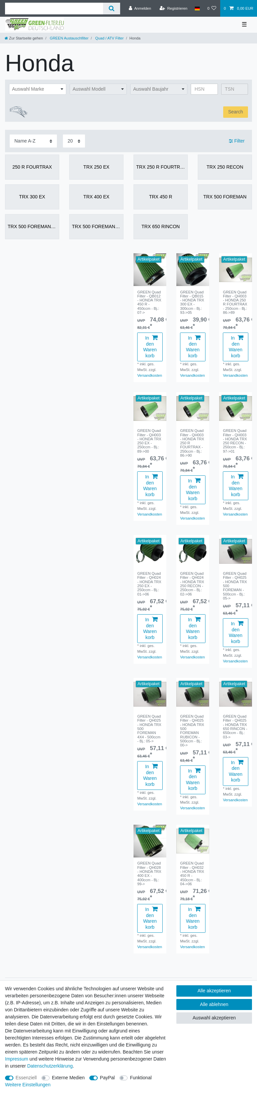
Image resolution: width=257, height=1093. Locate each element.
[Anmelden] (140, 8)
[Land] (197, 8)
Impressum (16, 1059)
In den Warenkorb (150, 346)
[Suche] (111, 8)
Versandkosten (149, 375)
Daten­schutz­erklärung (50, 1066)
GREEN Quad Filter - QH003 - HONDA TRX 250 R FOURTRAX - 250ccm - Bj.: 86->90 (192, 443)
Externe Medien (68, 1077)
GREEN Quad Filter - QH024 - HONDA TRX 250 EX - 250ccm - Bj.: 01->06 (149, 583)
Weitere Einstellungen (28, 1084)
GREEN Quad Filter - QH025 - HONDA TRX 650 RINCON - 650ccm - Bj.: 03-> (235, 726)
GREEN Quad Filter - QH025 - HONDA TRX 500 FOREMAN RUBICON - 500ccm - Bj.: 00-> (192, 730)
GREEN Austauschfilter (69, 38)
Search (235, 111)
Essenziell (26, 1077)
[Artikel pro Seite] (74, 141)
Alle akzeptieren (214, 990)
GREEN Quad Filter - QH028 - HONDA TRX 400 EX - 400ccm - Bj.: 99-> (149, 873)
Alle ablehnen (214, 1004)
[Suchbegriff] (54, 8)
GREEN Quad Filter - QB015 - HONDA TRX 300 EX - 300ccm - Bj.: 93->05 (192, 302)
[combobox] (37, 89)
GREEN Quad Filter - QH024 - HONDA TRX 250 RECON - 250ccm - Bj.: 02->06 (192, 583)
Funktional (141, 1077)
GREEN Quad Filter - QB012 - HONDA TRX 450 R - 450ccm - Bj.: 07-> (149, 302)
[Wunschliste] (211, 8)
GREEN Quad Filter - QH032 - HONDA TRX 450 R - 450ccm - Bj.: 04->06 (192, 873)
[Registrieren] (173, 8)
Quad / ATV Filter (108, 38)
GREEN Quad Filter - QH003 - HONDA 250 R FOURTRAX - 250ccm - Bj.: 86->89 (235, 302)
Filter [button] (237, 141)
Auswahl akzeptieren (214, 1017)
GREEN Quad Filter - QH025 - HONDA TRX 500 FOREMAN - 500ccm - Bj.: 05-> (235, 585)
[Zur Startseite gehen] (24, 38)
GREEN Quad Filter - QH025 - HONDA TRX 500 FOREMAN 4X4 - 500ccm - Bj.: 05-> (149, 728)
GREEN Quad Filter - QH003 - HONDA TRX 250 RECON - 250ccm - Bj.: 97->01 (235, 441)
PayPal (107, 1077)
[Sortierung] (33, 141)
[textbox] (37, 89)
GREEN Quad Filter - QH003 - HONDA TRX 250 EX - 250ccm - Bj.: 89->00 (149, 441)
